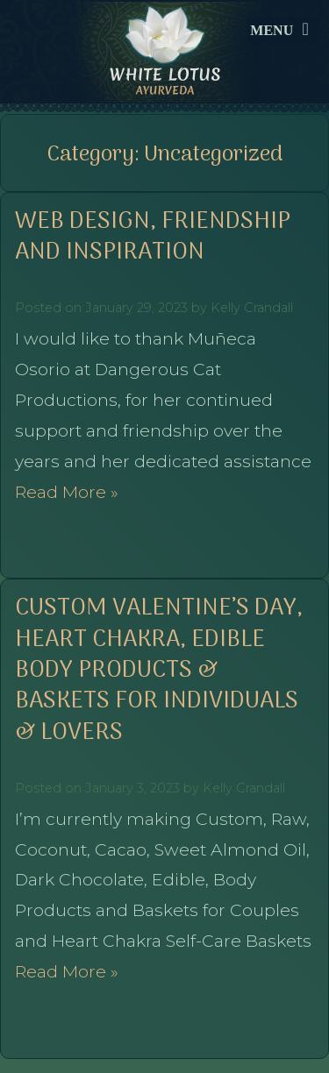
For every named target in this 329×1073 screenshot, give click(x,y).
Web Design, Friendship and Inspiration (152, 237)
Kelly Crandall (252, 308)
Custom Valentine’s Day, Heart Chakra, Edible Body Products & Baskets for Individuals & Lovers (159, 670)
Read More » (66, 491)
